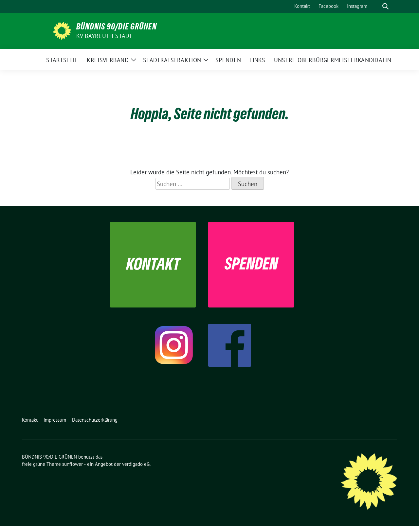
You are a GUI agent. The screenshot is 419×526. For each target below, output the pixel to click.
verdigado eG (136, 464)
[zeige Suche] (385, 6)
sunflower (72, 464)
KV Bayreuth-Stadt (104, 36)
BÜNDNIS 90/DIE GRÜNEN (116, 26)
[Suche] (376, 6)
